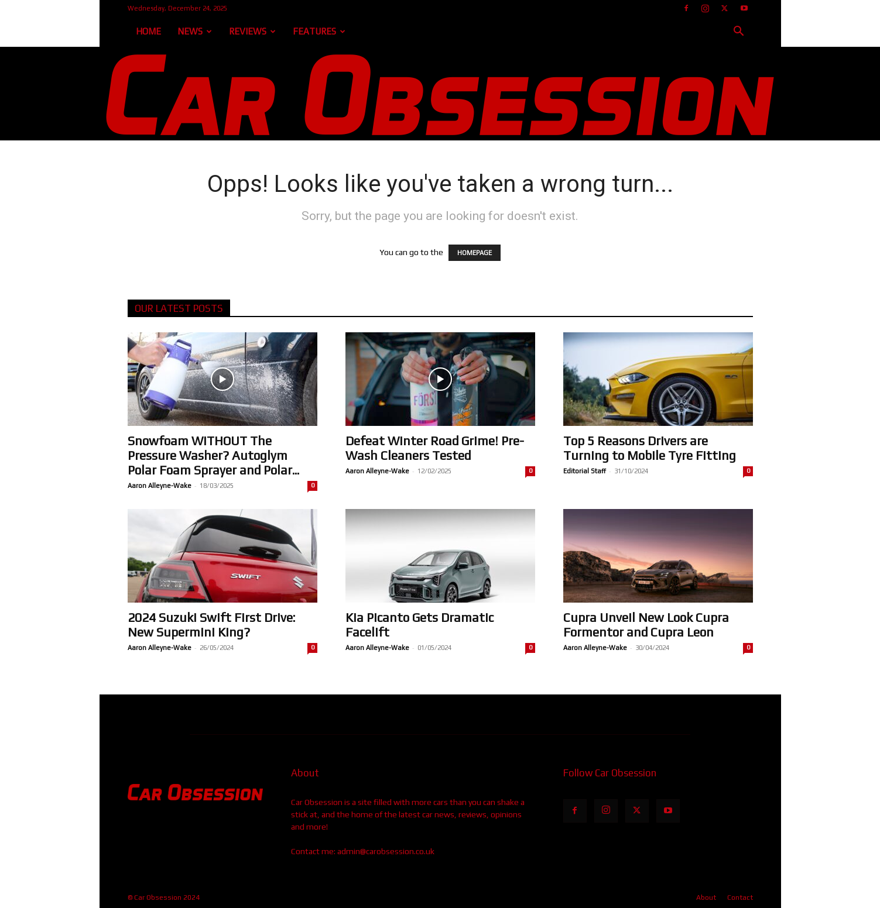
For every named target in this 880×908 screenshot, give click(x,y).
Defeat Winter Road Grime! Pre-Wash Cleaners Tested (434, 448)
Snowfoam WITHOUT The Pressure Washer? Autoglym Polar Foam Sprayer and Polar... (213, 455)
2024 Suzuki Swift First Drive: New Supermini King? (211, 624)
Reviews (252, 31)
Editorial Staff (584, 470)
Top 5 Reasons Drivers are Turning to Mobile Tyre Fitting (649, 448)
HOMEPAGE (474, 252)
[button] (739, 32)
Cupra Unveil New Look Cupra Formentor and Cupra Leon (646, 624)
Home (148, 31)
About (706, 897)
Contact (740, 897)
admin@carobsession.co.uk (385, 851)
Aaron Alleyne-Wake (159, 485)
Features (319, 31)
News (194, 31)
